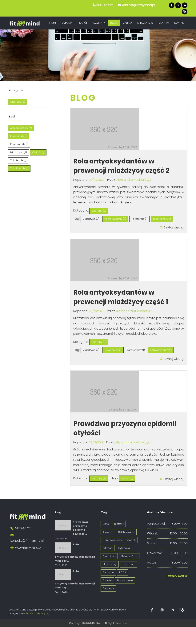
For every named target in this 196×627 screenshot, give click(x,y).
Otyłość (107, 580)
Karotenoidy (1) (19, 144)
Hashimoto (128, 564)
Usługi (67, 23)
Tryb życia (124, 548)
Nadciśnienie (125, 580)
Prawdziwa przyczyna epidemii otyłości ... (80, 528)
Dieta (106, 524)
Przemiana (109, 556)
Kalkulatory (145, 23)
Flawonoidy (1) (18, 136)
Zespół (83, 23)
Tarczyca (108, 572)
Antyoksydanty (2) (21, 128)
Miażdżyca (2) (18, 152)
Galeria (127, 23)
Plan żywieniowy (112, 540)
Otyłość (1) (38, 152)
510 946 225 (104, 5)
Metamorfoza (129, 556)
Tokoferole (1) (18, 160)
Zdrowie (107, 548)
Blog (113, 23)
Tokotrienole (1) (19, 168)
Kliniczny (108, 532)
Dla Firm (163, 23)
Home (53, 23)
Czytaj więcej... (172, 227)
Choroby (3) (17, 101)
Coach (131, 540)
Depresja (108, 588)
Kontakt (179, 23)
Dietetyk (119, 524)
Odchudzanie (126, 532)
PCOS (122, 572)
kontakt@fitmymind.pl (138, 5)
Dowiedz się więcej (37, 613)
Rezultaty (99, 23)
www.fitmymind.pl (28, 547)
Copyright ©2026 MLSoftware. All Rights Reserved (98, 623)
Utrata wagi (110, 564)
